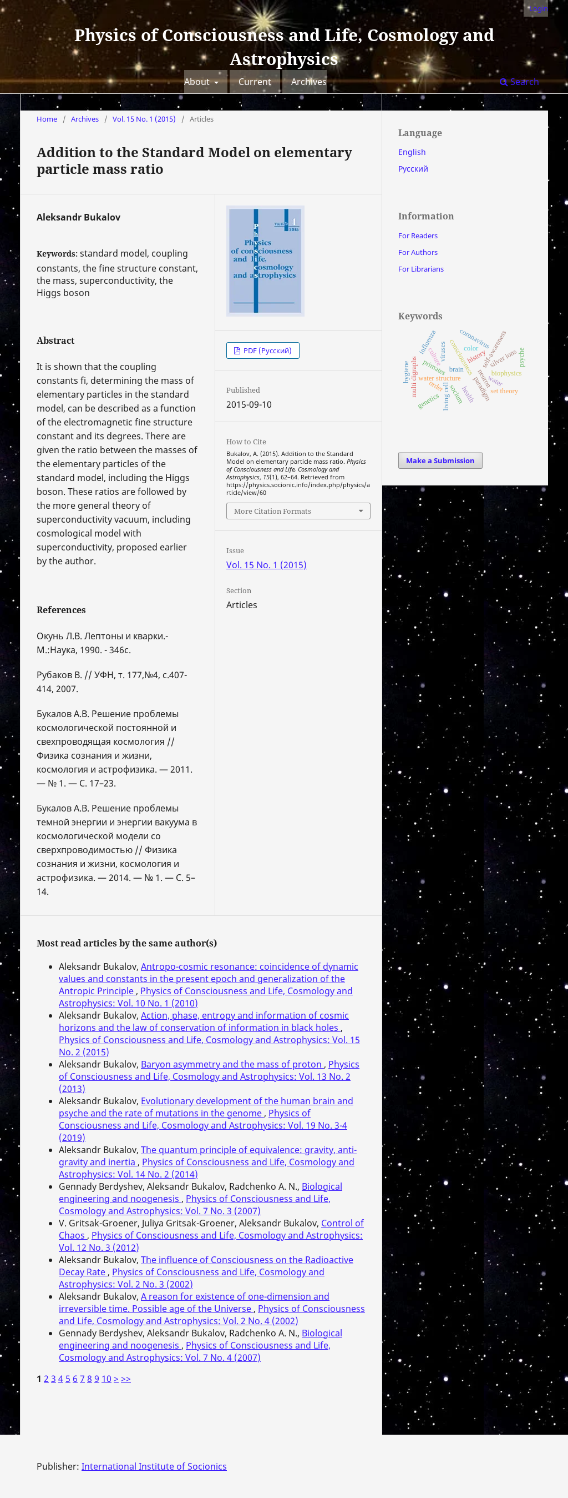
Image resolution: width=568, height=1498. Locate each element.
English (412, 152)
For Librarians (421, 269)
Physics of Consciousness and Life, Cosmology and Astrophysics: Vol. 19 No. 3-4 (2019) (203, 1125)
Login (538, 8)
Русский (413, 168)
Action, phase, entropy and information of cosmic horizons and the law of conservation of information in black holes (204, 1021)
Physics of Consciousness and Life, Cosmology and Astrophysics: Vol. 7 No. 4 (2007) (195, 1351)
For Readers (418, 236)
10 (106, 1378)
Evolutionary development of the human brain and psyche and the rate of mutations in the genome (206, 1107)
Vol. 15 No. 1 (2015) (144, 119)
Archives (309, 82)
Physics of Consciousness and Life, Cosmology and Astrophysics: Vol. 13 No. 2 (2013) (209, 1076)
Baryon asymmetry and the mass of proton (232, 1064)
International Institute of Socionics (154, 1466)
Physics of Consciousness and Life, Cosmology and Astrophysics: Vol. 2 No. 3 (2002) (191, 1278)
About (198, 82)
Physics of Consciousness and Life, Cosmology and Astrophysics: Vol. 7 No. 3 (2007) (195, 1205)
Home (47, 119)
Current (255, 82)
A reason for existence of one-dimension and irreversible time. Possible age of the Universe (194, 1302)
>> (126, 1378)
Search (519, 82)
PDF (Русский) (267, 350)
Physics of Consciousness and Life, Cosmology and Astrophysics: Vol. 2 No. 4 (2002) (212, 1314)
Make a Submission (440, 460)
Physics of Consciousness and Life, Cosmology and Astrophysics (284, 46)
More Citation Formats (272, 511)
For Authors (418, 252)
